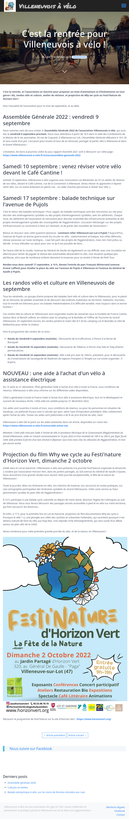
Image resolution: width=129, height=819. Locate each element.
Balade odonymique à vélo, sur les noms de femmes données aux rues (46, 792)
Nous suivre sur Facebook (31, 748)
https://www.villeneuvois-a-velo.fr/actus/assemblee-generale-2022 (41, 155)
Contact (120, 814)
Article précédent (54, 735)
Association (79, 57)
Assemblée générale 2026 (22, 782)
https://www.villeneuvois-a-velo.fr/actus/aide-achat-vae (35, 425)
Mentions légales (115, 807)
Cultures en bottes (18, 787)
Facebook (119, 810)
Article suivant (77, 735)
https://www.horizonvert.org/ (94, 719)
